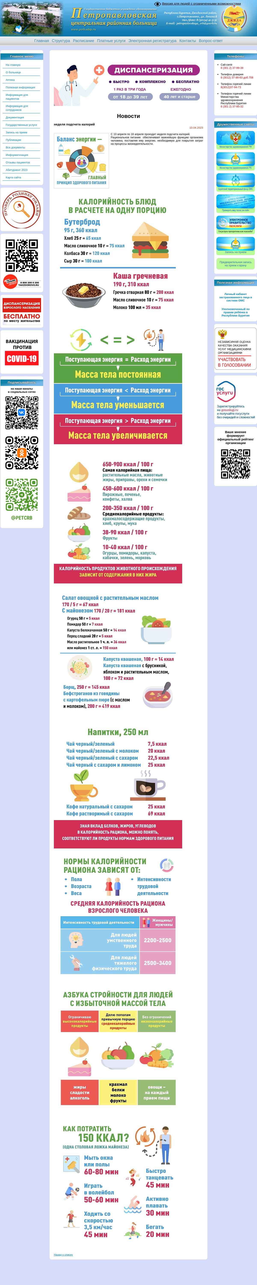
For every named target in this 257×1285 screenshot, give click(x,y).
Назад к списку (63, 1254)
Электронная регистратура (152, 41)
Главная (41, 41)
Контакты (187, 41)
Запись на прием (16, 132)
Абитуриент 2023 (17, 170)
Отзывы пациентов (18, 162)
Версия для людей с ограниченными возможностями (201, 3)
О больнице (13, 72)
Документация (15, 117)
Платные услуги (111, 41)
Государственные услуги (21, 125)
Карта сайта (13, 177)
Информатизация (17, 155)
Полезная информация (20, 87)
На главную (13, 64)
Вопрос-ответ (211, 41)
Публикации (13, 140)
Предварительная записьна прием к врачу (236, 264)
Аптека (10, 79)
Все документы (15, 147)
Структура (61, 41)
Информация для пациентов (17, 96)
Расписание (83, 41)
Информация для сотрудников (17, 107)
